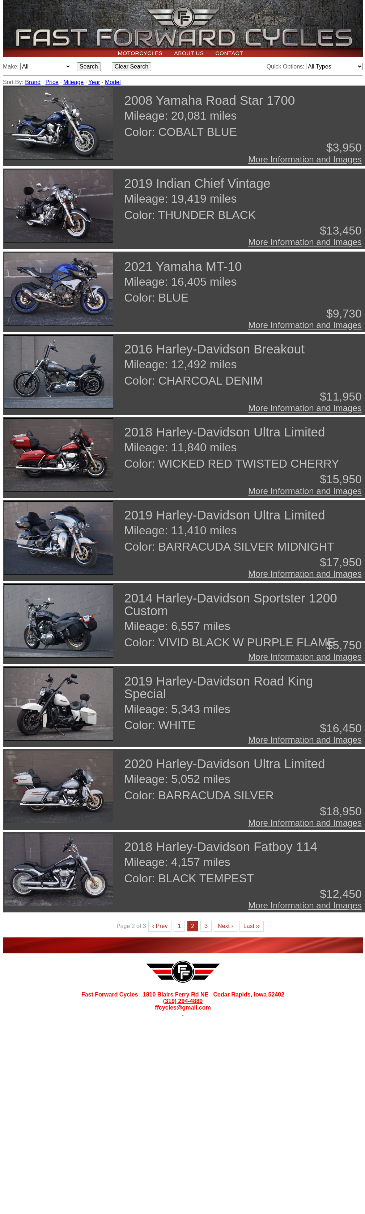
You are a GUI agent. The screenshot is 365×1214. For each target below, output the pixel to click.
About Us (189, 53)
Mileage (73, 82)
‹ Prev (160, 926)
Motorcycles (140, 53)
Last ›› (251, 926)
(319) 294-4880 (183, 1001)
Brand (33, 82)
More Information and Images (305, 159)
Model (113, 82)
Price (51, 82)
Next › (225, 926)
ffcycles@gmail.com (183, 1007)
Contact (229, 53)
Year (94, 82)
